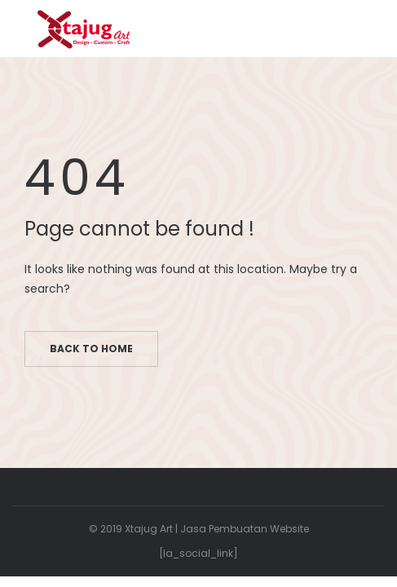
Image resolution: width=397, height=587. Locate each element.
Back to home (91, 348)
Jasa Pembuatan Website (244, 529)
